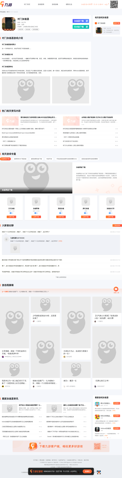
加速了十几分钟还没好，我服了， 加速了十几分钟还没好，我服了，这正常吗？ (26, 232)
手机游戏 (2, 12)
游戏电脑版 (35, 29)
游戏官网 (20, 29)
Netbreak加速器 (106, 428)
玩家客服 (48, 460)
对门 (8, 12)
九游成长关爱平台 (71, 460)
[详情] (113, 410)
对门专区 (27, 4)
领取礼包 (69, 4)
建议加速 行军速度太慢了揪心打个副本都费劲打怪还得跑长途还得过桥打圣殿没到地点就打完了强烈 (32, 260)
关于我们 (35, 460)
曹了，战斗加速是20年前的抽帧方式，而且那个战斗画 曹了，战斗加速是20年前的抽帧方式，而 (30, 266)
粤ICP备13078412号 (49, 464)
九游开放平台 (61, 460)
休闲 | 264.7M (21, 22)
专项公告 (80, 460)
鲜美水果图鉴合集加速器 (109, 416)
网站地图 (42, 460)
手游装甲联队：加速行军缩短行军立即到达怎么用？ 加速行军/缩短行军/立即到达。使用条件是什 (31, 272)
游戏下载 (116, 23)
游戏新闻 (41, 4)
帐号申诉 (54, 460)
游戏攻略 (55, 4)
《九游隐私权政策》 (26, 472)
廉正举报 (86, 460)
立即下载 (11, 217)
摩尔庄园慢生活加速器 (108, 403)
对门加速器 (14, 12)
